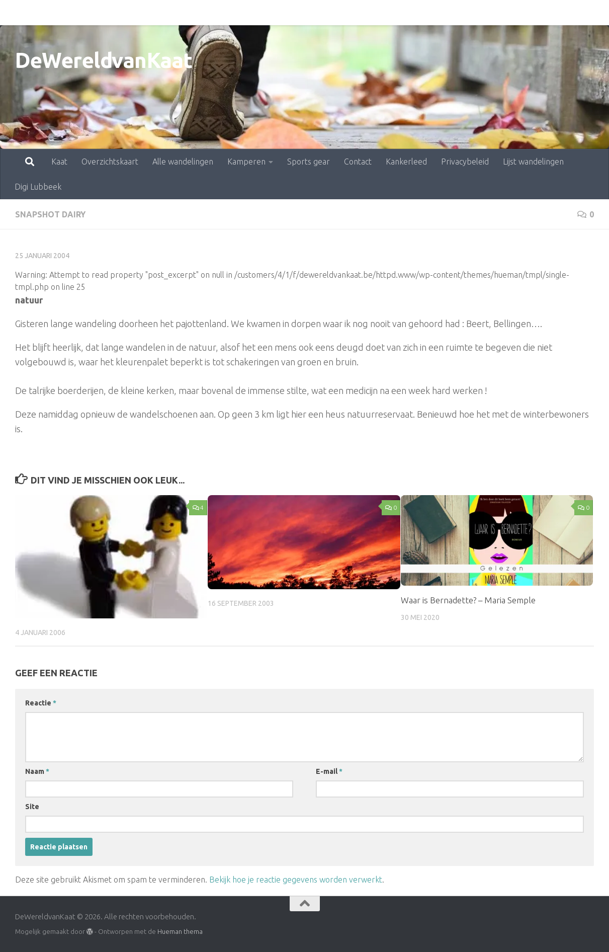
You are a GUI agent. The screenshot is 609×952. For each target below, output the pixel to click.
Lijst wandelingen (489, 12)
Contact (313, 12)
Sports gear (264, 12)
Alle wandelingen (138, 12)
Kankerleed (362, 12)
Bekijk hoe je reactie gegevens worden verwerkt (295, 879)
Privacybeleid (421, 12)
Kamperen (202, 12)
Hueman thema (180, 931)
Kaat (15, 12)
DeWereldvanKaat (104, 60)
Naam (37, 771)
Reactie (40, 703)
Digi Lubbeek (557, 12)
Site (32, 807)
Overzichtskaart (65, 12)
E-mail (329, 771)
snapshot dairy (50, 214)
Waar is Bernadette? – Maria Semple (468, 600)
